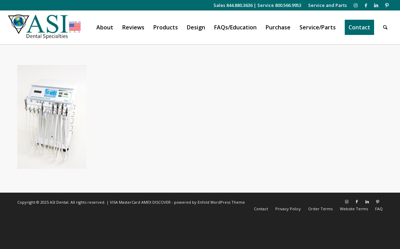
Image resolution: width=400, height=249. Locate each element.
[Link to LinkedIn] (376, 5)
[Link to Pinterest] (387, 5)
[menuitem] (326, 5)
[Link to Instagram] (356, 5)
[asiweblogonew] (44, 27)
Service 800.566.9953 (279, 5)
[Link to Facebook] (366, 5)
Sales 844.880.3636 (233, 5)
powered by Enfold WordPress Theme (209, 202)
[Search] (385, 27)
